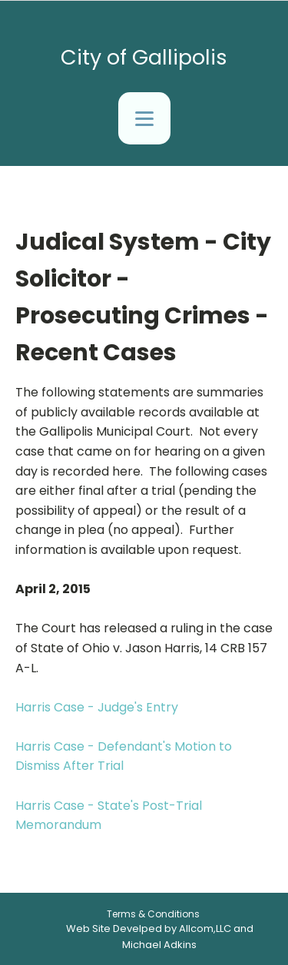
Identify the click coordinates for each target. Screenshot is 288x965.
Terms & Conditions (153, 913)
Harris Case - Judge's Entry (96, 707)
